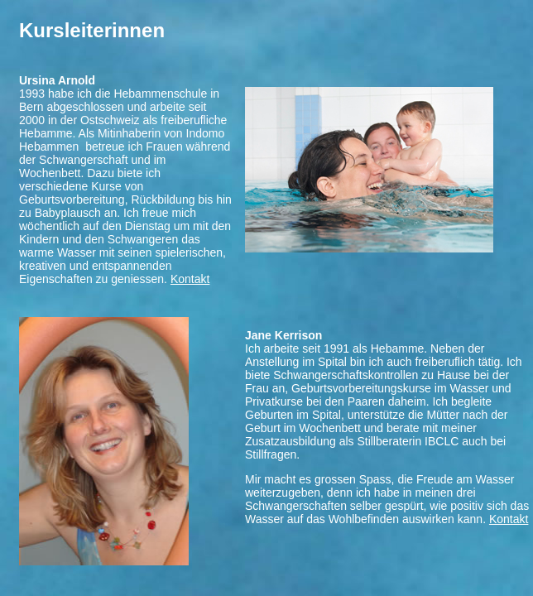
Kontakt (189, 279)
